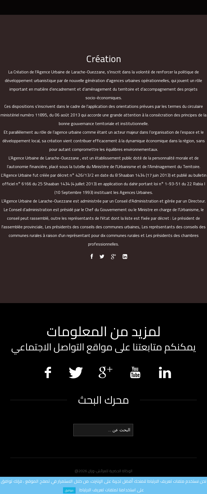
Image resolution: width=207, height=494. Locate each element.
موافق (69, 490)
